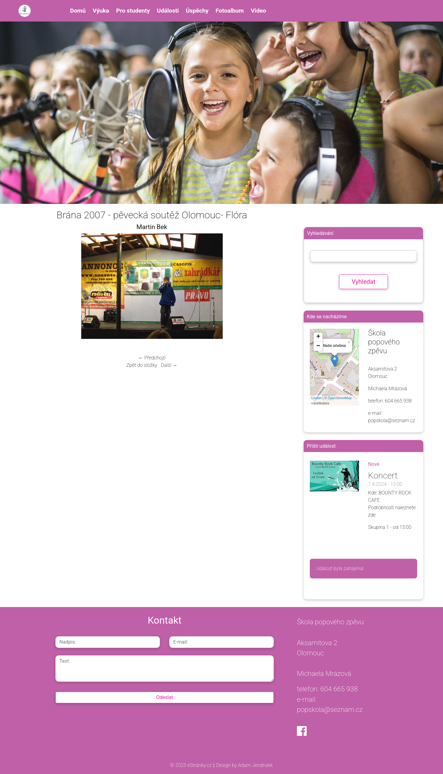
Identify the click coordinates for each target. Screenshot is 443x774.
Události (168, 10)
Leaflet (316, 398)
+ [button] (318, 337)
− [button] (318, 346)
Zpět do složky (141, 365)
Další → (169, 365)
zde (372, 515)
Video (258, 10)
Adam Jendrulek (255, 765)
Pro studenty (133, 10)
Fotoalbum (230, 10)
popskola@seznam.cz (330, 709)
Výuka (101, 10)
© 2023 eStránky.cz (191, 765)
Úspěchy (197, 10)
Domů (78, 10)
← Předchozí (151, 358)
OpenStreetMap (340, 398)
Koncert (383, 475)
